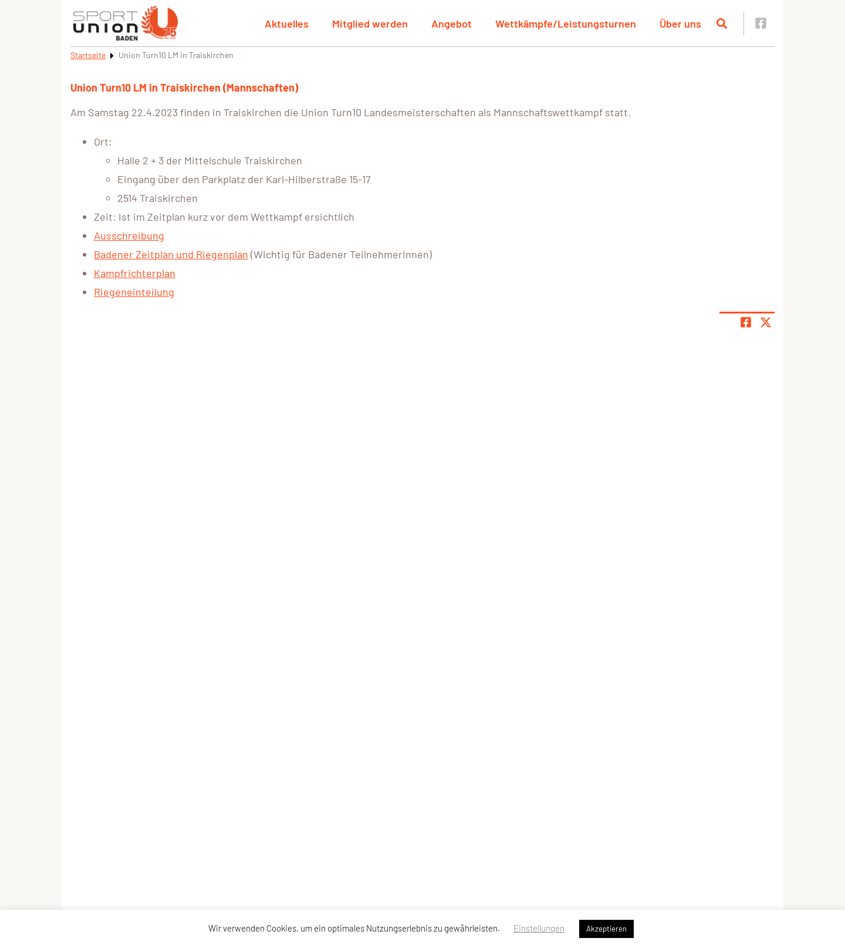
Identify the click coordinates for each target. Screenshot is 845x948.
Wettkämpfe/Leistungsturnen (565, 23)
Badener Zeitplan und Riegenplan (171, 254)
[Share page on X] (766, 322)
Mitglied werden (370, 23)
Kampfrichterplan (134, 272)
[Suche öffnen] (722, 23)
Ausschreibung (129, 235)
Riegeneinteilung (134, 291)
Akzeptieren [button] (606, 928)
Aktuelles (287, 23)
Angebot (451, 23)
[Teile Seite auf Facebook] (746, 322)
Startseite (88, 55)
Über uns (680, 23)
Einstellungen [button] (539, 928)
